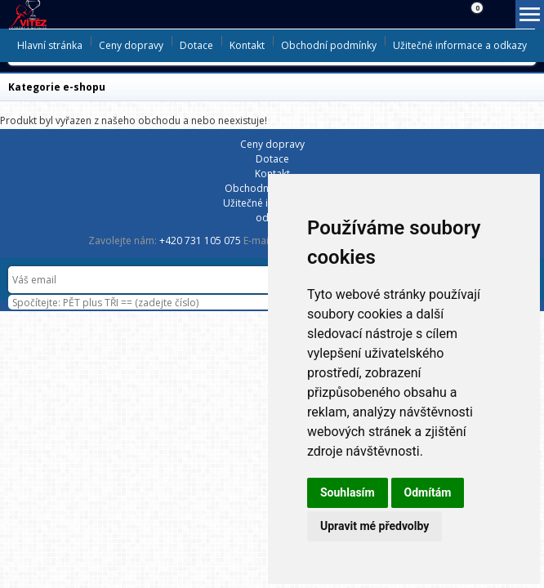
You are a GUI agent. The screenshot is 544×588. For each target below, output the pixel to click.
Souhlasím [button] (347, 492)
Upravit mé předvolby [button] (374, 525)
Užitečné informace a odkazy (460, 45)
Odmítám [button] (428, 492)
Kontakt (247, 45)
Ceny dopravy (131, 45)
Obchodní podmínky (329, 45)
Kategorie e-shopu (56, 87)
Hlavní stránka (49, 45)
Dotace (196, 45)
